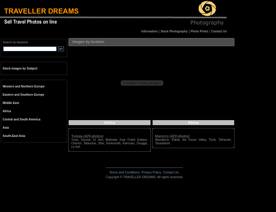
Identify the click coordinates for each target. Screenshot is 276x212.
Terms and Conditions (124, 172)
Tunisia (76, 136)
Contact (171, 172)
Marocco (162, 136)
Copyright (112, 177)
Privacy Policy (151, 172)
